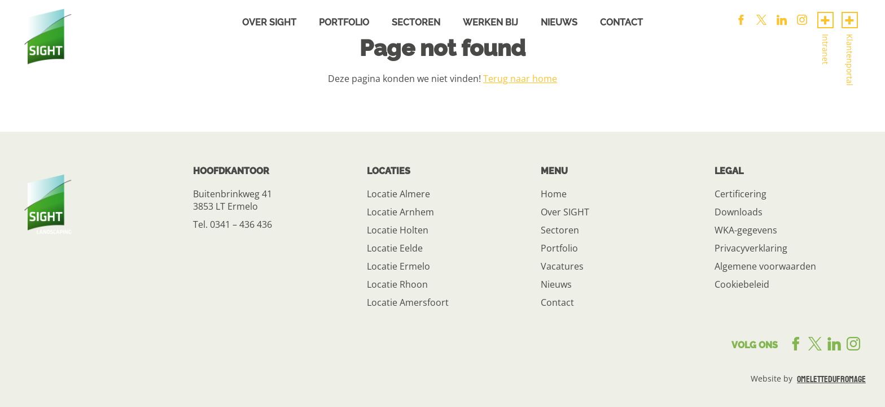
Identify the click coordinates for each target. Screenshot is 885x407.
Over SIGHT (565, 212)
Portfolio (344, 22)
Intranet (825, 49)
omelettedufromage (831, 379)
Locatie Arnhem (400, 212)
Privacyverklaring (751, 248)
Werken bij (490, 22)
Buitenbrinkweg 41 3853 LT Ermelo (232, 200)
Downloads (739, 212)
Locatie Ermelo (398, 266)
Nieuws (559, 22)
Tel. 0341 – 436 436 (232, 224)
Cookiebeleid (742, 284)
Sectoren (416, 22)
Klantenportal (849, 60)
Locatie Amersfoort (408, 302)
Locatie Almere (398, 194)
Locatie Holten (397, 230)
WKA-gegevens (746, 230)
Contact (621, 22)
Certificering (740, 194)
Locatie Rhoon (397, 284)
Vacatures (562, 266)
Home (554, 194)
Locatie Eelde (395, 248)
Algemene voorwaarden (765, 266)
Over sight (269, 22)
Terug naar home (520, 78)
